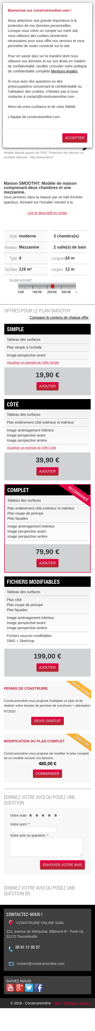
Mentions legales (64, 71)
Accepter (74, 138)
